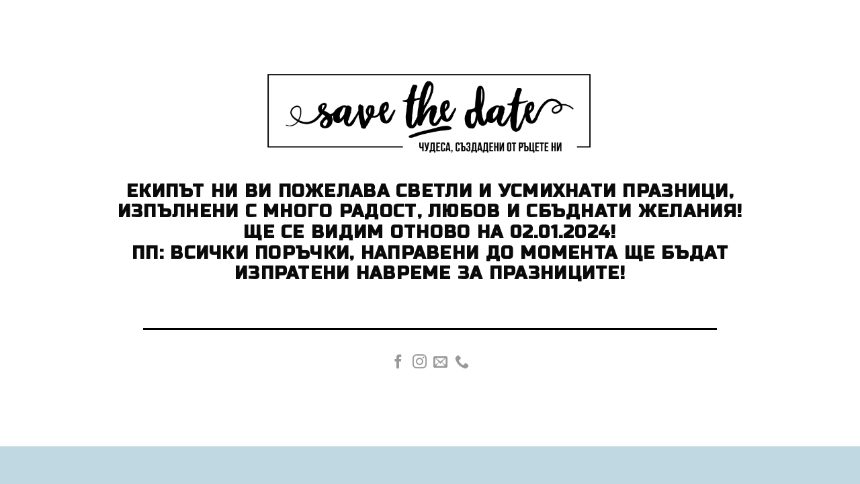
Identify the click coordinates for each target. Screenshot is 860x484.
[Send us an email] (440, 362)
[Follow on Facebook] (398, 362)
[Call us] (462, 362)
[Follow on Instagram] (420, 362)
